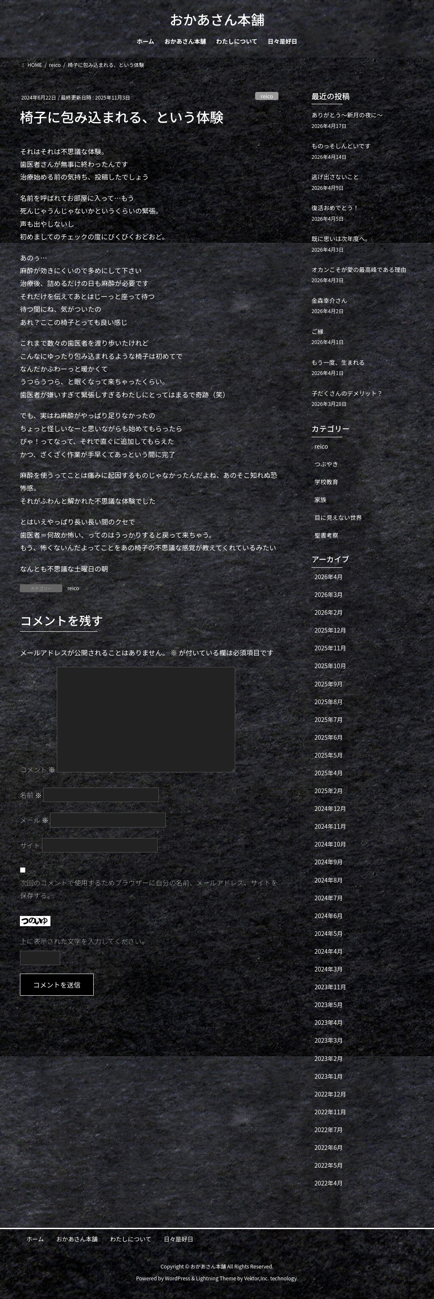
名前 (31, 795)
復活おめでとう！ (335, 207)
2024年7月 (328, 898)
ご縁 (317, 331)
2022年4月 (328, 1183)
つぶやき (326, 464)
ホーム (35, 1239)
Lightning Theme (216, 1278)
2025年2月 (328, 790)
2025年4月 (328, 773)
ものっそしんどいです (341, 146)
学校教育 (326, 481)
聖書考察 (326, 535)
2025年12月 (330, 630)
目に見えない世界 (338, 517)
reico (267, 96)
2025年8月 (328, 701)
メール (34, 820)
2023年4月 (328, 1022)
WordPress (177, 1278)
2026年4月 (328, 576)
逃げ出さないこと (335, 176)
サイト (30, 845)
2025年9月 (328, 684)
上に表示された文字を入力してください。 (84, 941)
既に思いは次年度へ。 (341, 238)
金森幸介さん (329, 300)
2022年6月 (328, 1147)
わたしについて (131, 1239)
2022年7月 (328, 1129)
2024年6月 (328, 915)
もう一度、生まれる (338, 362)
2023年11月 (330, 987)
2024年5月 (328, 933)
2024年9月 (328, 862)
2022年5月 (328, 1165)
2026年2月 (328, 612)
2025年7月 (328, 719)
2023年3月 (328, 1040)
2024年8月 (328, 880)
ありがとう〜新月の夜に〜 (347, 115)
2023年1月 (328, 1076)
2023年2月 (328, 1058)
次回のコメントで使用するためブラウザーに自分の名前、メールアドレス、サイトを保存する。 (149, 888)
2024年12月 (330, 808)
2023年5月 (328, 1004)
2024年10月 (330, 844)
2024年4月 (328, 951)
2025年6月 (328, 737)
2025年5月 (328, 755)
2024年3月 (328, 969)
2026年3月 (328, 594)
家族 (320, 499)
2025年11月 (330, 648)
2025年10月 (330, 665)
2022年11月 (330, 1111)
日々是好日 (178, 1239)
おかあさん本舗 (77, 1239)
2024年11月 (330, 826)
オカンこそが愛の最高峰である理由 (359, 269)
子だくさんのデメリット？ (347, 393)
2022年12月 (330, 1094)
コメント (38, 769)
